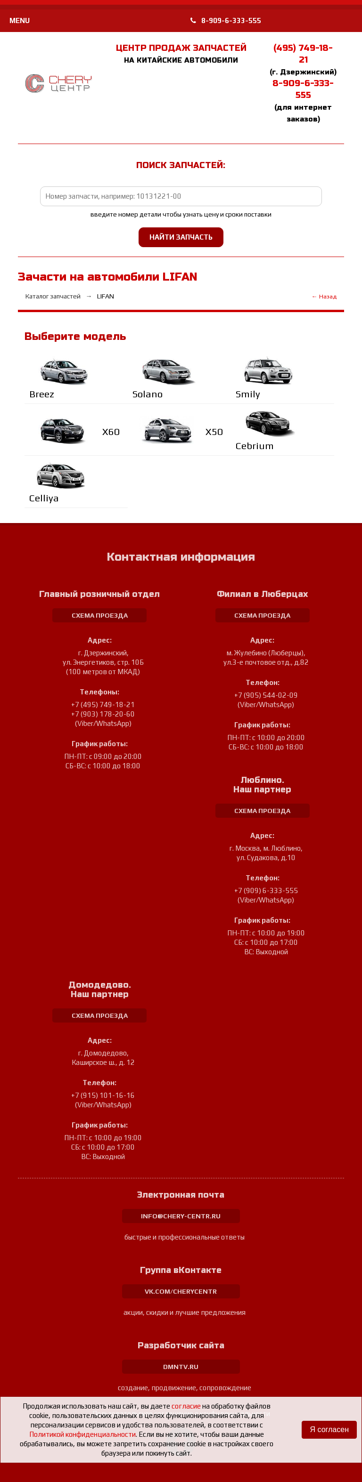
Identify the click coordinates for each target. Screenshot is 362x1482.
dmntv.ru (180, 1366)
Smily (248, 393)
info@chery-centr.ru (181, 1216)
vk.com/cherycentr (181, 1291)
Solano (147, 393)
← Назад (324, 296)
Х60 (111, 431)
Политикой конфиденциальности (82, 1434)
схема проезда (100, 615)
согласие (186, 1406)
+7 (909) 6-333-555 (266, 890)
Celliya (44, 497)
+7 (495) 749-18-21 (103, 705)
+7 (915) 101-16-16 (103, 1095)
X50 (214, 431)
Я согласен (329, 1430)
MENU (19, 20)
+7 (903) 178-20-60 (103, 714)
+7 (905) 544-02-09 (266, 695)
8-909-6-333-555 (225, 20)
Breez (41, 393)
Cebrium (255, 445)
